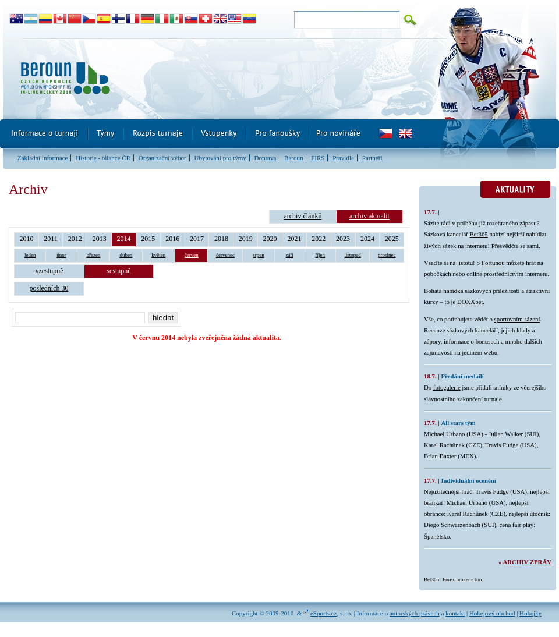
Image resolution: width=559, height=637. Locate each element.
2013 (100, 239)
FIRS (317, 157)
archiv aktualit (369, 216)
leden (30, 255)
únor (61, 255)
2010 (26, 239)
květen (158, 255)
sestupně (118, 271)
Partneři (372, 157)
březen (93, 255)
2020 (270, 239)
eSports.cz (323, 613)
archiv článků (302, 216)
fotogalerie (447, 387)
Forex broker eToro (463, 579)
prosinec (387, 255)
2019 (246, 239)
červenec (225, 255)
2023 (343, 239)
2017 (197, 239)
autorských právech (415, 613)
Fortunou (493, 262)
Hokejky (530, 613)
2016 (172, 239)
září (290, 255)
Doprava (265, 157)
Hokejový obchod (492, 613)
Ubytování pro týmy (220, 157)
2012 (75, 239)
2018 (221, 239)
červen (192, 255)
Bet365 (479, 234)
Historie (86, 157)
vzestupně (49, 271)
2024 (367, 239)
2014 (124, 239)
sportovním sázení (517, 319)
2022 (319, 239)
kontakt (455, 613)
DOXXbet (470, 301)
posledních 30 (49, 288)
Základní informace (42, 157)
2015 (148, 239)
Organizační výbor (162, 157)
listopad (352, 255)
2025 (392, 239)
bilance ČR (116, 157)
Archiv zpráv (527, 561)
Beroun (293, 157)
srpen (258, 255)
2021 (294, 239)
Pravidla (343, 157)
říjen (321, 255)
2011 (51, 239)
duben (125, 255)
